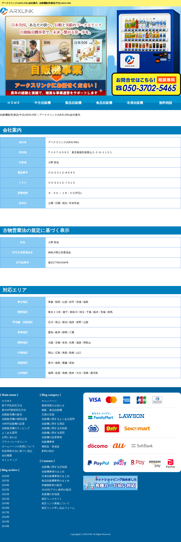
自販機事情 (48, 441)
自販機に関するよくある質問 (58, 419)
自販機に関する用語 (53, 423)
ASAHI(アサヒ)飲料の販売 (56, 489)
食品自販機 (104, 103)
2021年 (5, 499)
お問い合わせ (9, 437)
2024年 (5, 485)
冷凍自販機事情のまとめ (56, 476)
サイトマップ (9, 460)
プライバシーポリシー (14, 441)
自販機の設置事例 (52, 437)
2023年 (5, 489)
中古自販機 (42, 103)
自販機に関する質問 (53, 432)
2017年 (5, 512)
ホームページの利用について (18, 446)
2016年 (5, 517)
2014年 (5, 526)
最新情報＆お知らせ (53, 405)
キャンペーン (49, 401)
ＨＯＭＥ (13, 103)
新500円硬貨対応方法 (14, 410)
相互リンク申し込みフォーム (58, 508)
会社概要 (7, 455)
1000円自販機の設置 (13, 423)
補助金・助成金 (50, 446)
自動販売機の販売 (12, 414)
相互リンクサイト (52, 499)
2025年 (5, 480)
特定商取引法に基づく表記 (17, 451)
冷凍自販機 (135, 103)
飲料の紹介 (48, 451)
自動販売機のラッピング (16, 428)
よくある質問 (9, 432)
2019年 (5, 503)
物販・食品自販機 (52, 410)
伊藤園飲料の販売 (52, 485)
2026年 (5, 476)
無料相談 (165, 103)
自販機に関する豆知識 (54, 428)
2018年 (5, 508)
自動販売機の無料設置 (14, 419)
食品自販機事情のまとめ (56, 480)
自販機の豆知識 (50, 494)
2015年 (5, 521)
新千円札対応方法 (12, 405)
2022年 (5, 494)
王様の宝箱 (48, 414)
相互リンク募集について (56, 503)
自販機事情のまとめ (53, 471)
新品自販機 (73, 103)
